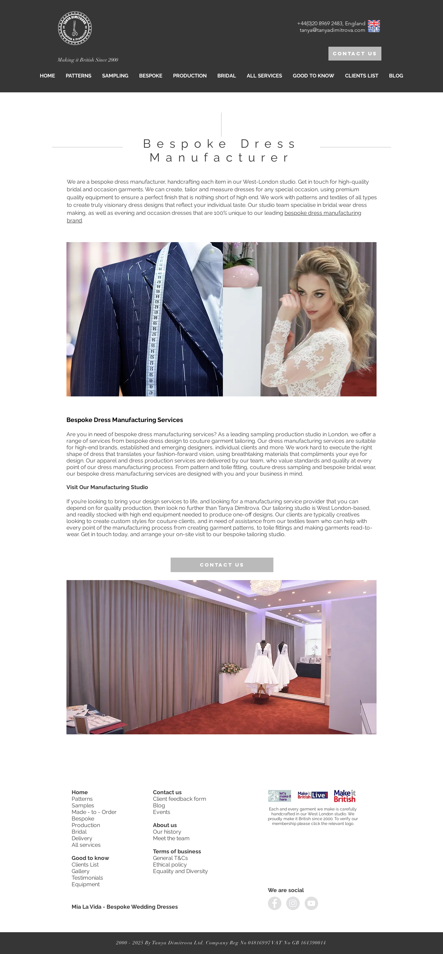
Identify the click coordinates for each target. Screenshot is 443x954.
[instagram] (293, 903)
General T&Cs (170, 858)
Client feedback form (179, 799)
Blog (159, 805)
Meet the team (171, 838)
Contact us (168, 792)
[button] (115, 75)
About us (165, 825)
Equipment (86, 884)
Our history (168, 831)
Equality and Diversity (180, 871)
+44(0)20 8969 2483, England (331, 23)
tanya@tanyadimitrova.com (332, 30)
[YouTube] (311, 903)
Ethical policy (170, 864)
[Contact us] (354, 54)
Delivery (82, 838)
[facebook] (274, 903)
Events (161, 812)
